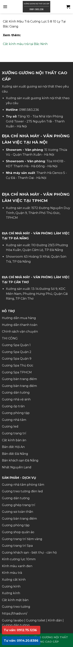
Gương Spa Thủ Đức (17, 365)
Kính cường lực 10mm (19, 559)
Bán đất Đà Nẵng (15, 454)
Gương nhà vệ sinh (16, 399)
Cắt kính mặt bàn (15, 600)
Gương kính (11, 586)
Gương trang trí (14, 433)
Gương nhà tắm (14, 420)
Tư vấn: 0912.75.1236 (20, 630)
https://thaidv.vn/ (14, 613)
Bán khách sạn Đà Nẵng (20, 460)
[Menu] (5, 6)
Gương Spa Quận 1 (16, 345)
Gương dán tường (16, 392)
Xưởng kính (11, 593)
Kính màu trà (12, 573)
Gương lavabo (13, 620)
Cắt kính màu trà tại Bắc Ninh (25, 44)
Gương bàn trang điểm (19, 379)
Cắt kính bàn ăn (14, 440)
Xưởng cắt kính (14, 579)
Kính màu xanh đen (17, 566)
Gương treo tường (16, 606)
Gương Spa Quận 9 (16, 358)
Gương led (10, 426)
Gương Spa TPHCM (17, 372)
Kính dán (55, 620)
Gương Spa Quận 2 (16, 352)
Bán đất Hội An (13, 447)
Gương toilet (35, 620)
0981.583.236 (29, 110)
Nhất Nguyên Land (16, 467)
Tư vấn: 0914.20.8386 (21, 640)
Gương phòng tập (16, 413)
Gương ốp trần (13, 406)
